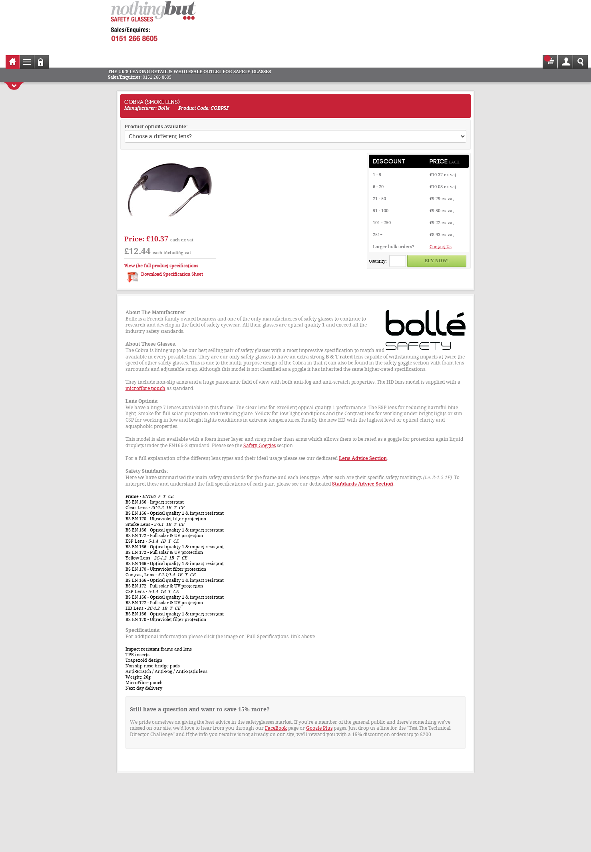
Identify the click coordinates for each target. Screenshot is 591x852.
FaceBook (276, 728)
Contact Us (441, 246)
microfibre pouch (145, 388)
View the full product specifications (161, 266)
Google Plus (319, 728)
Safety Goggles (259, 445)
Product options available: (156, 126)
